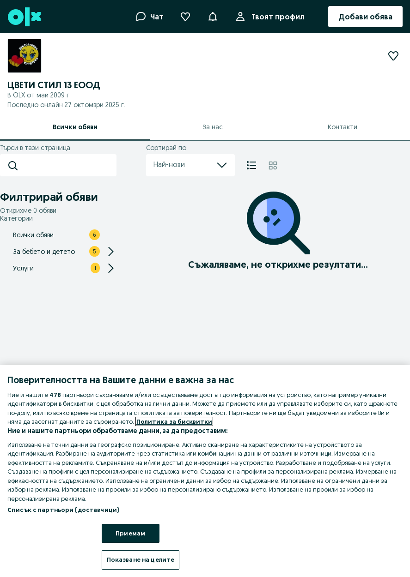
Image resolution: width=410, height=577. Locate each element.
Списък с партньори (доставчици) (63, 509)
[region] (205, 471)
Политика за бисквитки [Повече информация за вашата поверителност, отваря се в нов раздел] (174, 421)
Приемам (130, 533)
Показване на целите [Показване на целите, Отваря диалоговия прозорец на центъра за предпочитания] (140, 559)
